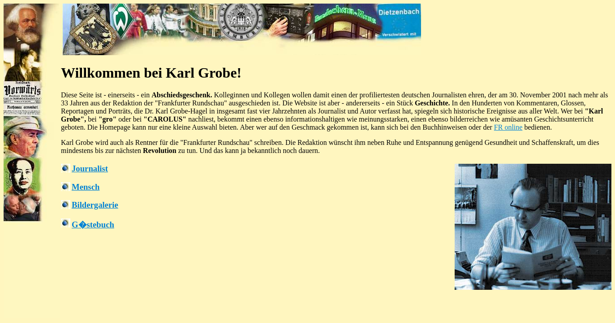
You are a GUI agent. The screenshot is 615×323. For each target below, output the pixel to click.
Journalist (90, 168)
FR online (508, 127)
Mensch (85, 187)
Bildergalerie (95, 205)
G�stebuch (93, 224)
